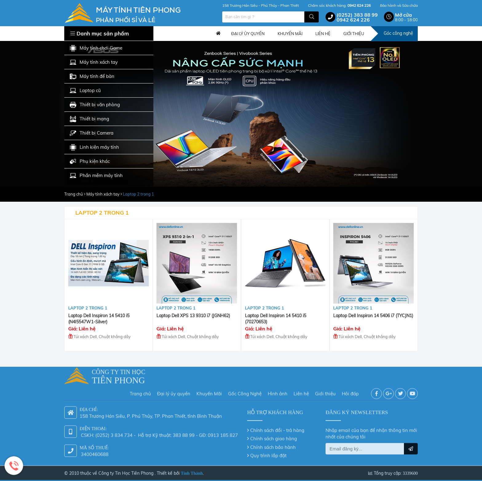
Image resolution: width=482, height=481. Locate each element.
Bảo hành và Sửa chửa (399, 5)
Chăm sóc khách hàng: (339, 5)
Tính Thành (192, 471)
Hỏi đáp (350, 391)
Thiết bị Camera (91, 133)
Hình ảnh (277, 391)
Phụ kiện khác (90, 161)
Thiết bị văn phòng (95, 105)
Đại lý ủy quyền (173, 391)
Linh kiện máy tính (94, 147)
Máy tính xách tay (94, 62)
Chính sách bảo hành (273, 445)
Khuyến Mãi (209, 391)
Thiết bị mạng (89, 119)
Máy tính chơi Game (96, 48)
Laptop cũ (85, 90)
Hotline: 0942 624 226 (14, 465)
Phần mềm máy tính (96, 175)
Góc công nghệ (398, 33)
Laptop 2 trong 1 (138, 194)
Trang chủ (218, 33)
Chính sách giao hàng (273, 436)
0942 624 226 (353, 20)
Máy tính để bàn (92, 76)
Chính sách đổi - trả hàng (277, 428)
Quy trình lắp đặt (268, 453)
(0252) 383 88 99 (357, 15)
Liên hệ (301, 391)
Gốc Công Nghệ (245, 391)
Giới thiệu (325, 391)
